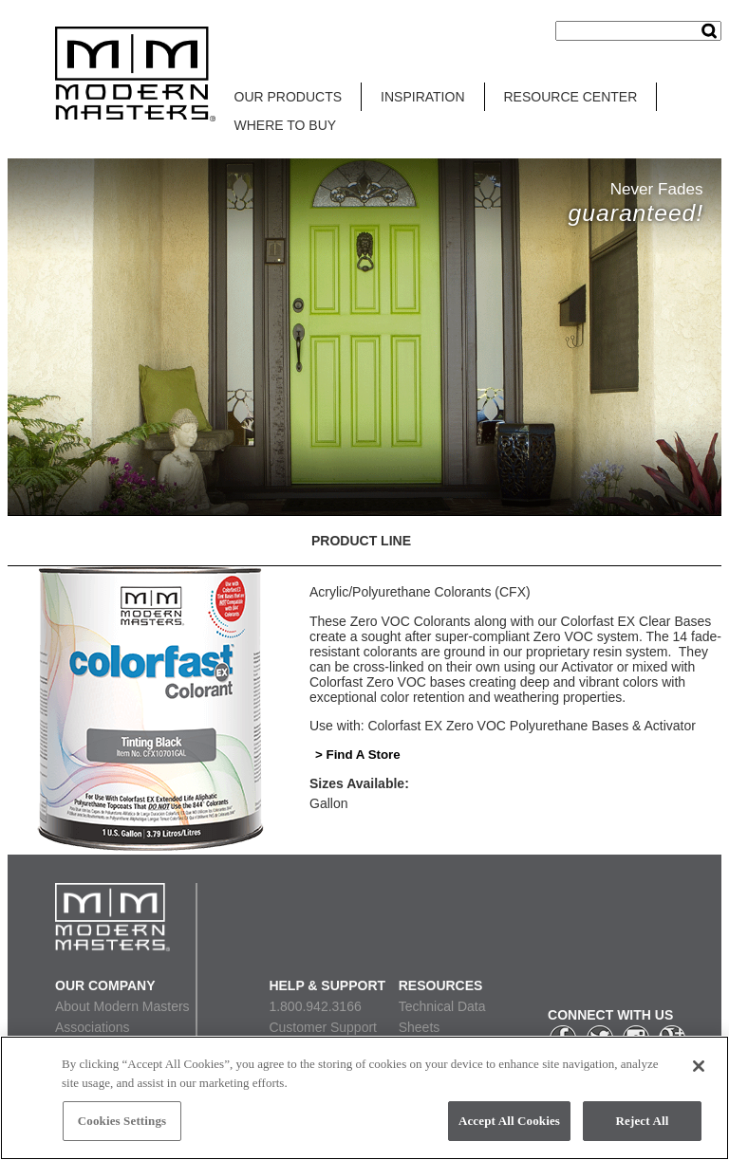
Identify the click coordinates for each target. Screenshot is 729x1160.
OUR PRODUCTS (288, 96)
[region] (364, 1098)
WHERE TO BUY (285, 125)
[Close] (699, 1066)
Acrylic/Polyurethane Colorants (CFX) (420, 591)
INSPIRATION (422, 96)
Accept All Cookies (509, 1121)
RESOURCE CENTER (571, 96)
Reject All (642, 1121)
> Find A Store (358, 754)
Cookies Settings (122, 1121)
